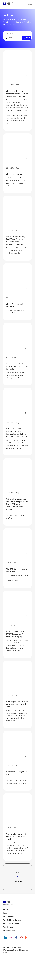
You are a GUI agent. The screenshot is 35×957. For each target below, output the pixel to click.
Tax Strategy (8, 927)
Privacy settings (9, 930)
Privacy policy (8, 916)
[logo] (8, 4)
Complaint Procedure (11, 923)
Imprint (6, 913)
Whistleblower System (12, 920)
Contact (6, 909)
